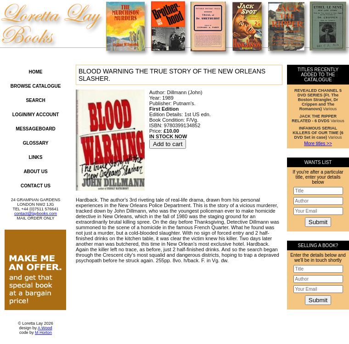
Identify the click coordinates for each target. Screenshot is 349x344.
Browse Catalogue (36, 86)
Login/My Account (35, 114)
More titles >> (318, 143)
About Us (35, 171)
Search (35, 100)
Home (36, 71)
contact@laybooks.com (35, 213)
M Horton (43, 332)
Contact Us (36, 185)
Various (318, 99)
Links (36, 157)
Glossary (36, 143)
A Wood (45, 328)
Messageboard (36, 128)
